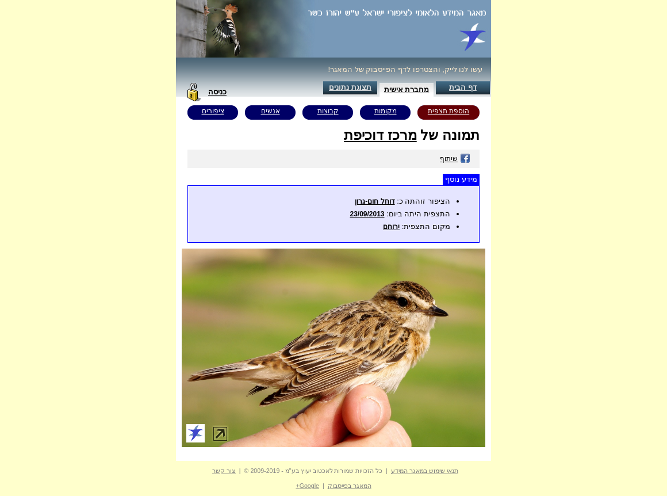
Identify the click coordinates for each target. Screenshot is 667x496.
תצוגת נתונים (350, 87)
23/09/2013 (367, 214)
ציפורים (213, 111)
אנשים (270, 111)
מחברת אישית (407, 89)
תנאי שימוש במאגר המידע (424, 470)
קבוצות (328, 111)
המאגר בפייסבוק (349, 485)
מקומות (385, 111)
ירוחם (391, 227)
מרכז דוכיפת (380, 135)
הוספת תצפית (448, 111)
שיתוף (455, 159)
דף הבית (463, 87)
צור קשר (224, 470)
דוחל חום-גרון (374, 201)
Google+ (307, 485)
